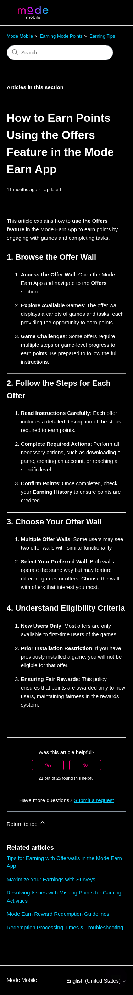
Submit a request (94, 800)
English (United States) (96, 981)
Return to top (26, 823)
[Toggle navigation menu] (113, 12)
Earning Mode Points (61, 36)
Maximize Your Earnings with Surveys (51, 879)
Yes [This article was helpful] (48, 765)
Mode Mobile (20, 36)
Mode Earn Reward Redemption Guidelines (58, 914)
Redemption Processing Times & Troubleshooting (65, 927)
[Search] (60, 52)
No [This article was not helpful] (85, 765)
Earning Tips (102, 36)
